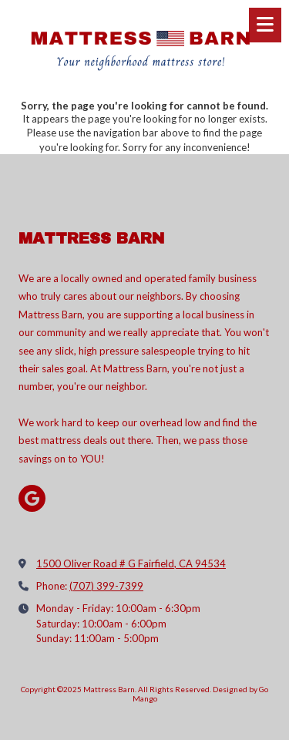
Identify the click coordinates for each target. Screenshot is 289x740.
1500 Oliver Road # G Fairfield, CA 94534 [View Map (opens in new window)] (131, 563)
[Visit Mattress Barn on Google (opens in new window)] (31, 498)
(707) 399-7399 (106, 586)
